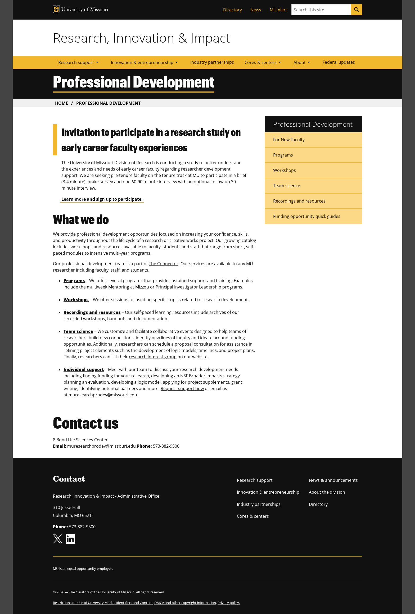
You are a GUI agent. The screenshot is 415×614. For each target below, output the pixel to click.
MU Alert (278, 10)
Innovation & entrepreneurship (145, 62)
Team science (286, 186)
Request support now (182, 388)
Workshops (284, 170)
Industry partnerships (212, 62)
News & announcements (333, 480)
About (303, 62)
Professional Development (313, 124)
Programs (283, 155)
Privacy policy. (229, 602)
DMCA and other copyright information (185, 602)
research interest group (153, 357)
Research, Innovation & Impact (141, 37)
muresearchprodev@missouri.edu (103, 395)
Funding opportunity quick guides (306, 216)
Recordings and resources (299, 201)
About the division (327, 492)
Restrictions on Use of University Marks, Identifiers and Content (103, 602)
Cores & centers (264, 62)
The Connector (163, 264)
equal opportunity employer (89, 568)
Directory (232, 10)
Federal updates (339, 62)
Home (61, 103)
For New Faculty (289, 140)
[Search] (356, 9)
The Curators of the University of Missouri (101, 592)
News (255, 10)
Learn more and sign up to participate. (102, 199)
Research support (79, 62)
